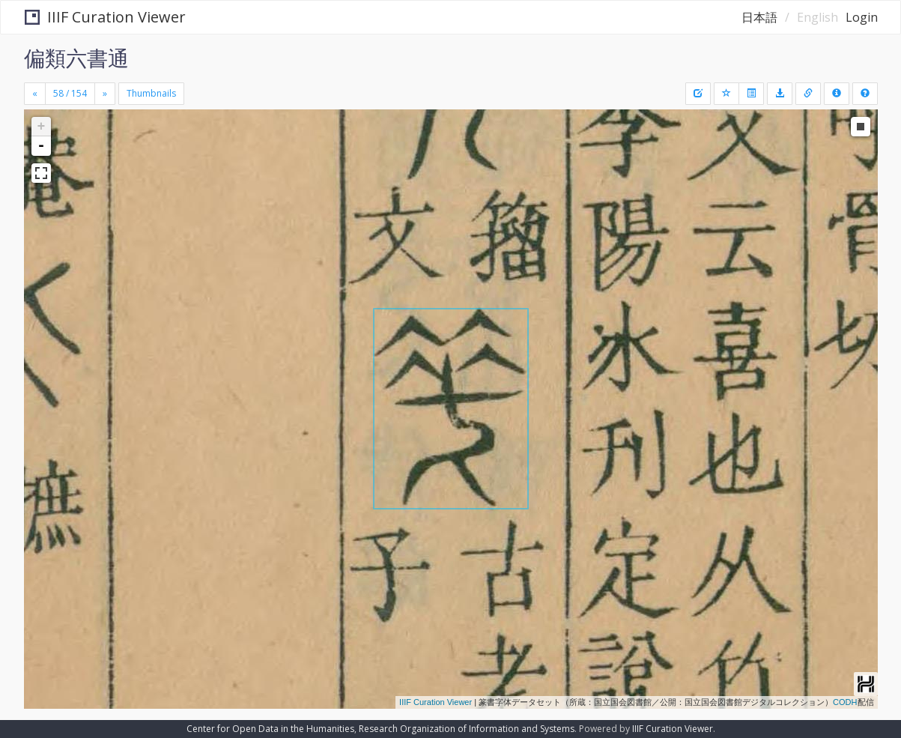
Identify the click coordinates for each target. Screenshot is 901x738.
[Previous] (35, 93)
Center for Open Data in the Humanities (270, 728)
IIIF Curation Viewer (105, 17)
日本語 (759, 17)
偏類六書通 (76, 57)
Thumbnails (151, 93)
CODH (845, 702)
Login (862, 17)
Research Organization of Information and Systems (466, 728)
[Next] (104, 93)
